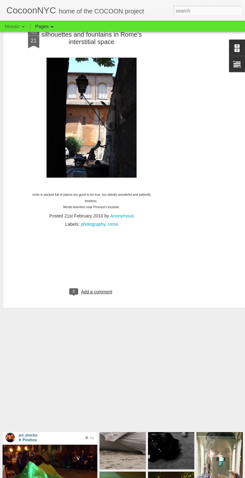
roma (113, 196)
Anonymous (122, 188)
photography (93, 196)
